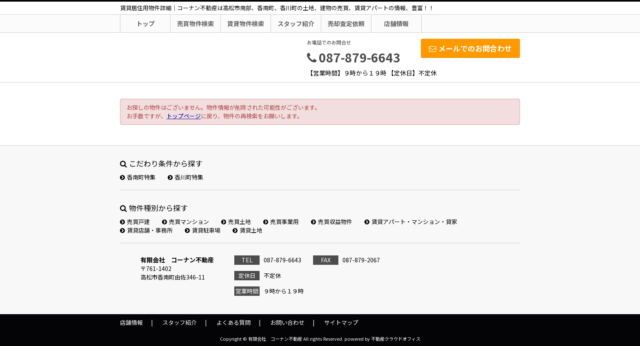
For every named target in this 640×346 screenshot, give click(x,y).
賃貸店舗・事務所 (146, 230)
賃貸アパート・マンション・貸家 (410, 221)
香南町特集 (138, 177)
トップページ (184, 116)
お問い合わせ (287, 322)
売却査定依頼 (346, 23)
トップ (145, 23)
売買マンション (185, 221)
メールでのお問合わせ (470, 48)
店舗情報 (396, 23)
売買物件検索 (195, 23)
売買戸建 (135, 221)
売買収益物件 (331, 221)
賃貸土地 (247, 230)
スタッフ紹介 (296, 23)
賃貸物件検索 (245, 23)
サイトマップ (341, 322)
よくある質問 (233, 322)
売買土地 (236, 221)
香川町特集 (185, 177)
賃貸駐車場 (202, 230)
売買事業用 (281, 221)
